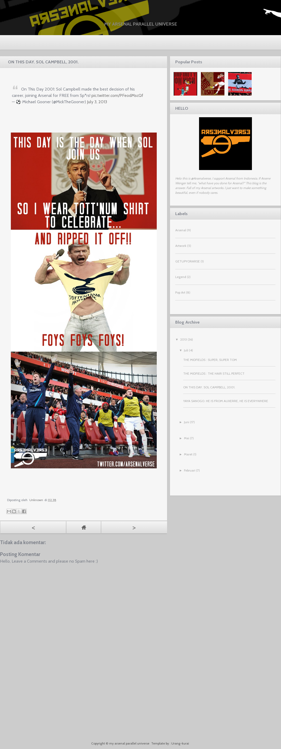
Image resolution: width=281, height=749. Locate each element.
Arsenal (180, 230)
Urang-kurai (180, 743)
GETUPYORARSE (187, 261)
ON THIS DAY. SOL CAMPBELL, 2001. (209, 387)
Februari (189, 470)
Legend (180, 277)
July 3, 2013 (97, 101)
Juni (186, 422)
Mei (186, 438)
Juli (186, 350)
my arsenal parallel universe (140, 24)
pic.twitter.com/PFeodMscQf (117, 95)
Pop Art (180, 292)
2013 (183, 339)
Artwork (180, 246)
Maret (188, 454)
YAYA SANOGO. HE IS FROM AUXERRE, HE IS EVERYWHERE (225, 401)
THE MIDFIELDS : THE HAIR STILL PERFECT (214, 373)
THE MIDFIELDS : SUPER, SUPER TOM (210, 360)
